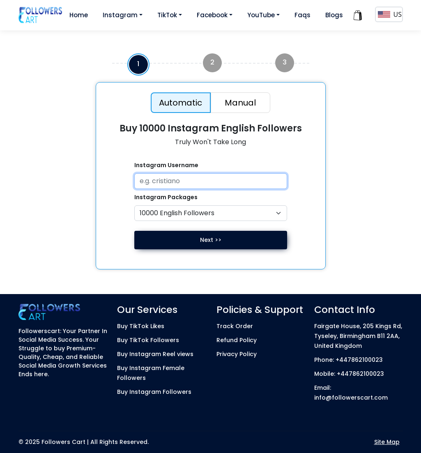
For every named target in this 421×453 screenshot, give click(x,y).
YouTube (261, 15)
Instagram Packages (166, 197)
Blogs (334, 15)
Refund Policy (236, 340)
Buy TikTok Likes (140, 326)
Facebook (212, 15)
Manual (240, 102)
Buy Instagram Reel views (155, 354)
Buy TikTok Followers (148, 340)
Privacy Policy (236, 354)
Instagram (120, 15)
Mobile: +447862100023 (349, 374)
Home (78, 15)
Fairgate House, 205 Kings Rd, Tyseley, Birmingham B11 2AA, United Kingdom (358, 336)
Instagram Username (166, 165)
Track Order (234, 326)
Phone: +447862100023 (348, 360)
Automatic (180, 102)
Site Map (387, 442)
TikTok (167, 15)
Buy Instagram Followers (154, 392)
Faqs (302, 15)
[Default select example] (210, 213)
